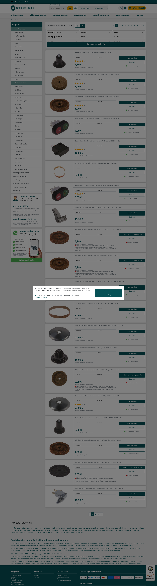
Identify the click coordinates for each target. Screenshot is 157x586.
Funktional (77, 295)
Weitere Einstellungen (41, 297)
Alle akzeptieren (108, 291)
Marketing (57, 295)
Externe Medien (67, 295)
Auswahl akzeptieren (108, 295)
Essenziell (40, 295)
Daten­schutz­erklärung (43, 292)
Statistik (48, 295)
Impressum (56, 292)
